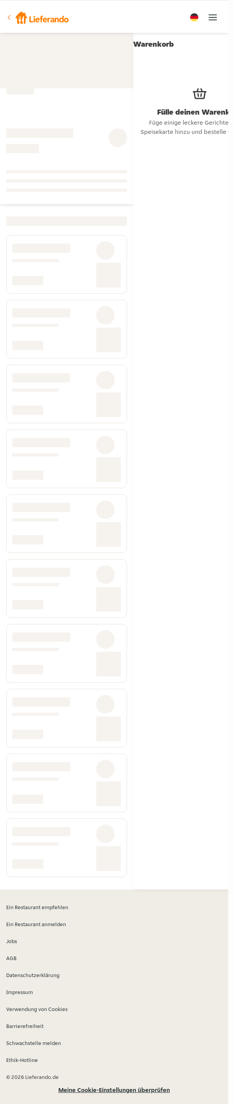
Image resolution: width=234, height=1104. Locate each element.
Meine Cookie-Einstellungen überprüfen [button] (114, 1090)
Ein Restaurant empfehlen (37, 907)
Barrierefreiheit (25, 1026)
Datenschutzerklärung (32, 975)
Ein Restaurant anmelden (36, 924)
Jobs (11, 941)
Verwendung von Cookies (37, 1009)
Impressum (19, 992)
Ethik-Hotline (22, 1060)
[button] (37, 17)
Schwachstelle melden (33, 1043)
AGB (11, 958)
